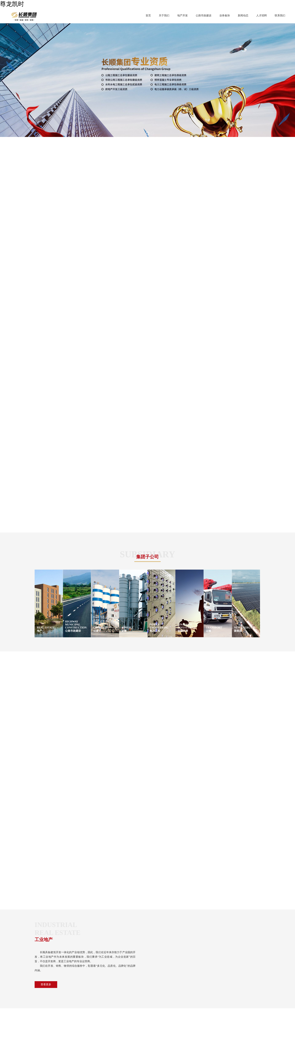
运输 (82, 1029)
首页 (148, 15)
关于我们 (164, 15)
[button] (142, 133)
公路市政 (105, 1012)
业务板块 (224, 15)
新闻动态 (243, 15)
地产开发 (182, 15)
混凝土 (104, 1017)
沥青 (82, 1017)
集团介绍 (51, 1012)
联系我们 (280, 15)
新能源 (104, 1029)
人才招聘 (261, 15)
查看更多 (46, 734)
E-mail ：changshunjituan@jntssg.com (182, 1029)
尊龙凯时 (12, 4)
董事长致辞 (52, 1023)
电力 (102, 1023)
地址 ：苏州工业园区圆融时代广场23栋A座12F (189, 1012)
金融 (82, 1023)
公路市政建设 (203, 15)
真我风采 (51, 1029)
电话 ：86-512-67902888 (176, 1017)
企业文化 (51, 1017)
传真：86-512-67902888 (176, 1023)
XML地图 (6, 1057)
